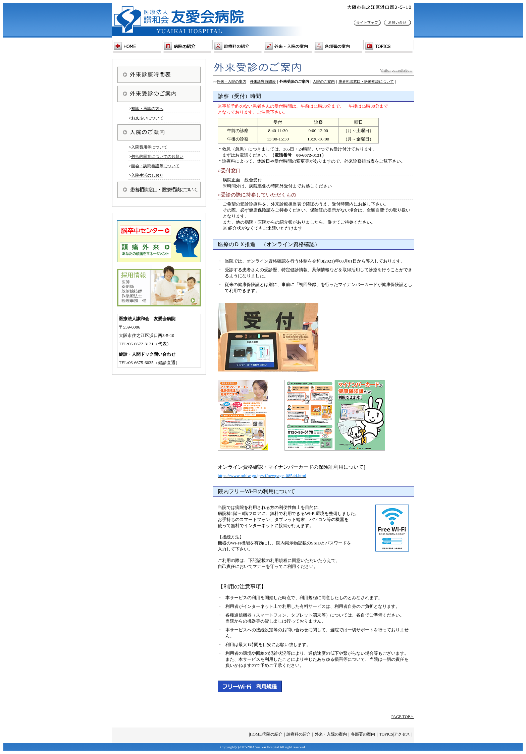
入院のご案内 (324, 81)
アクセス (402, 734)
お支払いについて (147, 118)
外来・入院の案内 (231, 81)
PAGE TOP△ (402, 716)
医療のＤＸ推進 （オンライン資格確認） (269, 244)
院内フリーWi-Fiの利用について (256, 491)
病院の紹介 (272, 734)
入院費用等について (149, 147)
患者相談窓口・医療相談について (366, 81)
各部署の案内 (363, 734)
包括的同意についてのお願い (157, 156)
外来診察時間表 (263, 81)
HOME (256, 734)
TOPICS (386, 734)
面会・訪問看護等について (155, 166)
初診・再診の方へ (147, 108)
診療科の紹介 (298, 734)
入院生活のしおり (147, 175)
